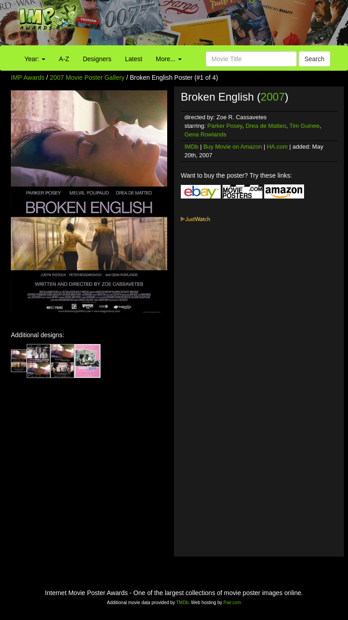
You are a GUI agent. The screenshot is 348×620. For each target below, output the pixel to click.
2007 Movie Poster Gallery (87, 77)
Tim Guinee (305, 125)
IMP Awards (27, 77)
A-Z (64, 59)
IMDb (191, 146)
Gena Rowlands (205, 134)
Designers (97, 59)
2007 (273, 97)
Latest (133, 59)
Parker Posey (225, 125)
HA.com (277, 146)
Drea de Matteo (266, 125)
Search (314, 59)
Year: (34, 59)
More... (169, 59)
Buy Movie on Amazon (232, 146)
